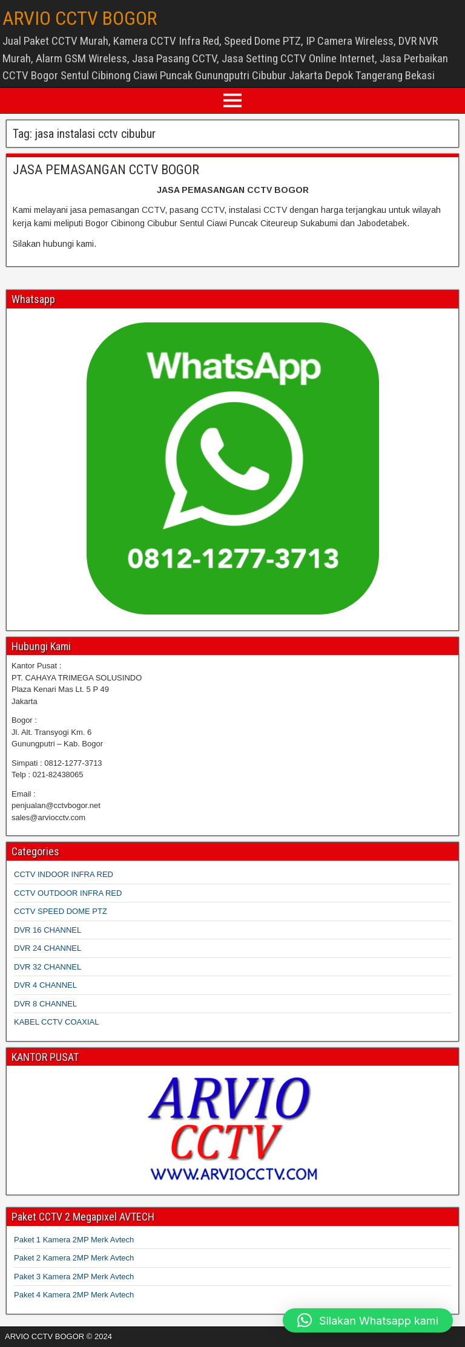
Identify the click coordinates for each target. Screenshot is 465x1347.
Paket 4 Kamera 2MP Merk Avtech (74, 1294)
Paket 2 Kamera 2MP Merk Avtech (74, 1257)
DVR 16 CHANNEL (47, 929)
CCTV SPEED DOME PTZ (60, 911)
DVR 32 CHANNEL (47, 966)
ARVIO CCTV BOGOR (79, 18)
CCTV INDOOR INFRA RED (63, 874)
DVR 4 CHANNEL (45, 985)
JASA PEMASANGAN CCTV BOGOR (106, 169)
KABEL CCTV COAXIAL (56, 1021)
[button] (368, 1320)
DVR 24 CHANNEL (47, 948)
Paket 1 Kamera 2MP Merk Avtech (74, 1239)
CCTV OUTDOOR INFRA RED (68, 893)
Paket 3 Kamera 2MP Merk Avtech (74, 1276)
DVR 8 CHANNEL (45, 1003)
